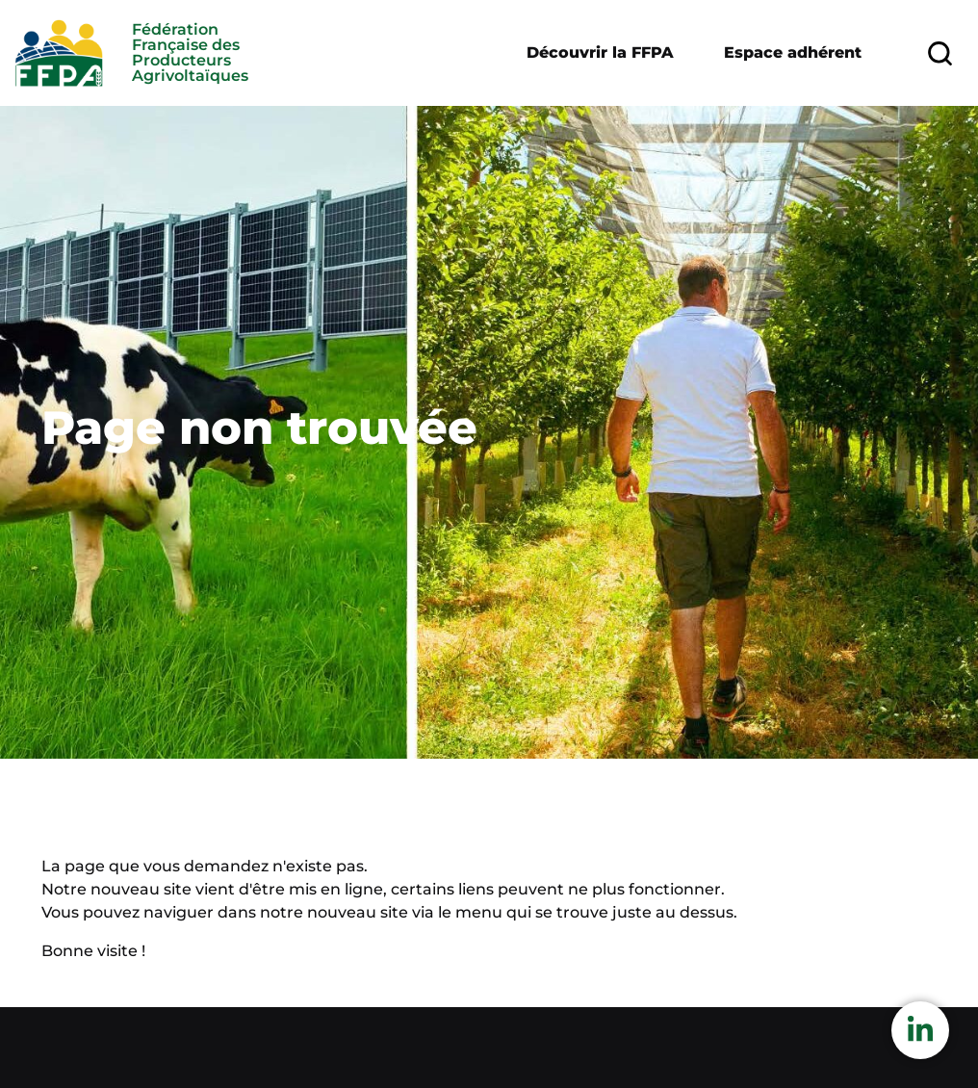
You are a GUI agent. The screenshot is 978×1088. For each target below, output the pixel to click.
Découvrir (600, 53)
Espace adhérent (793, 52)
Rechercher (933, 53)
